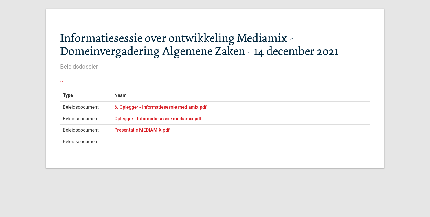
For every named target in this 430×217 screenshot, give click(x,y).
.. (61, 79)
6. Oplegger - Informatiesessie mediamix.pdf (160, 107)
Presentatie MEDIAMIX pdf (142, 130)
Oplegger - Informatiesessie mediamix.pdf (157, 119)
